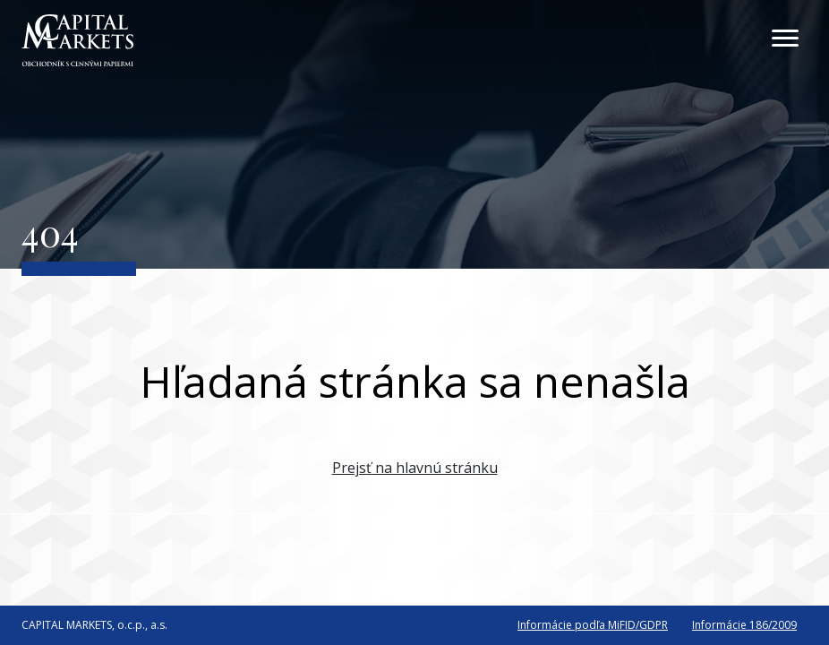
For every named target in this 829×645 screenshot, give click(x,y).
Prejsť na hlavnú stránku (415, 467)
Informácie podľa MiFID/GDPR (592, 624)
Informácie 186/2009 (744, 624)
